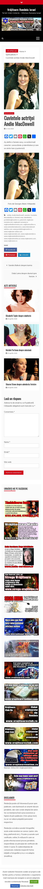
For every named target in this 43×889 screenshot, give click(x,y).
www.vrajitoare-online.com (13, 231)
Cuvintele (34, 215)
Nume (7, 442)
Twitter (24, 250)
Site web (7, 462)
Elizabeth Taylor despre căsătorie (18, 315)
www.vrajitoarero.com (28, 238)
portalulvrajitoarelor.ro (11, 220)
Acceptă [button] (34, 882)
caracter (27, 215)
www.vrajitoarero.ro (10, 241)
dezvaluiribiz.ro (9, 217)
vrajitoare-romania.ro (21, 222)
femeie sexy (19, 217)
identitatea (27, 217)
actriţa (9, 215)
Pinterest (10, 255)
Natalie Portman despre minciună (18, 350)
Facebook (10, 250)
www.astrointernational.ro (13, 227)
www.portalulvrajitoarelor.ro (22, 229)
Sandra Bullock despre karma (20, 265)
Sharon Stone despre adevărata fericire (21, 384)
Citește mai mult (26, 886)
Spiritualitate (9, 113)
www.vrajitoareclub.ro (28, 234)
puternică (23, 220)
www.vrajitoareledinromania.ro (14, 236)
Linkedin (24, 255)
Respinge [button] (15, 886)
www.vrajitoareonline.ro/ (12, 238)
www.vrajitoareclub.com (12, 234)
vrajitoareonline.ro (29, 224)
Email (7, 452)
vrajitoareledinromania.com (13, 224)
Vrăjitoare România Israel (21, 10)
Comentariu (9, 412)
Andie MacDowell (18, 215)
